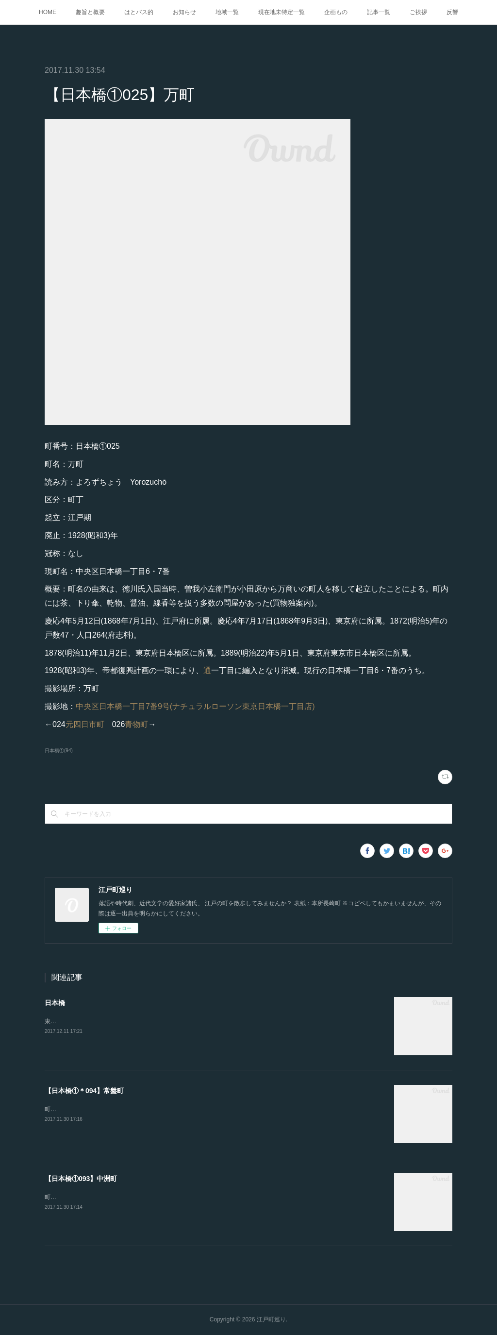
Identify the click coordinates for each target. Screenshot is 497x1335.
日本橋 (55, 1003)
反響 (452, 12)
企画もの (336, 12)
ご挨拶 (418, 12)
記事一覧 (378, 12)
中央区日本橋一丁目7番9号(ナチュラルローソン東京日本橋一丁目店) (195, 706)
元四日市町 (85, 724)
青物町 (136, 724)
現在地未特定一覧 (281, 12)
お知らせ (184, 12)
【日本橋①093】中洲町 (81, 1179)
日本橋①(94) (59, 750)
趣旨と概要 (90, 12)
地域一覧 (227, 12)
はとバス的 (138, 12)
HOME (47, 12)
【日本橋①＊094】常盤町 (84, 1091)
